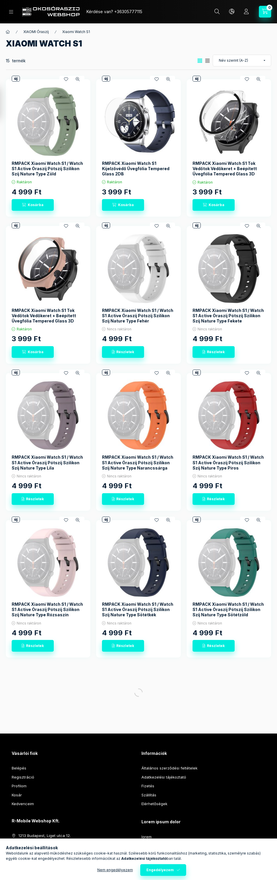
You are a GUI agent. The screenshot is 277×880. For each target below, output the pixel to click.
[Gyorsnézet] (78, 79)
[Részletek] (123, 352)
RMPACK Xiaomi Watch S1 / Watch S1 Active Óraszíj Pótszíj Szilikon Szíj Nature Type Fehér (137, 315)
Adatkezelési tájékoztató (163, 777)
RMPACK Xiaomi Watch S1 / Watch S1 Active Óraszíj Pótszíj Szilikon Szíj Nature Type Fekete (228, 315)
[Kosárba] (33, 205)
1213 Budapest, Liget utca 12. (44, 835)
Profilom (19, 786)
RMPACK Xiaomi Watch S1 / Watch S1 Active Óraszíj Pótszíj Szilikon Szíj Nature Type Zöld (47, 168)
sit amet (148, 854)
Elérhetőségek (154, 803)
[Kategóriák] (11, 11)
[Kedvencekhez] (66, 79)
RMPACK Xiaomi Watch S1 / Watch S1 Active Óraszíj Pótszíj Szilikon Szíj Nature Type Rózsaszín (47, 609)
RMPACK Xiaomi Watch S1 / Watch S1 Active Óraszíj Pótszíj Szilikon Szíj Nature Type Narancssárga (137, 462)
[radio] (207, 60)
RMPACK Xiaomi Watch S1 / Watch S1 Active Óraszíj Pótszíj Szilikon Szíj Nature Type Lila (47, 462)
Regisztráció (23, 777)
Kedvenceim (23, 803)
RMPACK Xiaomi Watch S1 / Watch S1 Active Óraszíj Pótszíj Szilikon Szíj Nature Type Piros (228, 462)
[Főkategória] (8, 31)
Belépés (19, 768)
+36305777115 (128, 11)
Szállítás (148, 795)
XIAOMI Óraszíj (36, 32)
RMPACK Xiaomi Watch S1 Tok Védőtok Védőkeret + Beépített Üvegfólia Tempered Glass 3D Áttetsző (225, 171)
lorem (146, 836)
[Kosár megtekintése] (265, 12)
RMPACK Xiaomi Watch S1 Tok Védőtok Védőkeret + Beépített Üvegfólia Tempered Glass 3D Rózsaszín (44, 318)
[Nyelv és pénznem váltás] (232, 12)
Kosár (17, 795)
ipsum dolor (152, 845)
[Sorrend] (242, 60)
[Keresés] (217, 12)
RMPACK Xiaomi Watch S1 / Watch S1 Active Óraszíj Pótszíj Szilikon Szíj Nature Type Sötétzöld (228, 609)
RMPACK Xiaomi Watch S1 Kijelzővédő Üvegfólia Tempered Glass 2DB (135, 168)
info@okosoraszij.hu (37, 853)
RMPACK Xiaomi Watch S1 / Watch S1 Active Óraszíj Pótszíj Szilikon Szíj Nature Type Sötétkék (137, 609)
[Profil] (246, 12)
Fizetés (147, 786)
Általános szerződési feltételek (169, 768)
